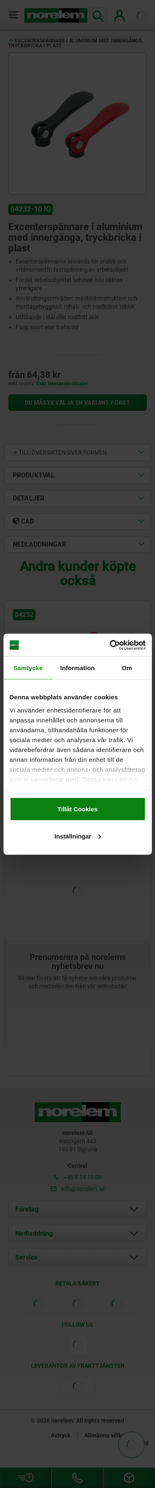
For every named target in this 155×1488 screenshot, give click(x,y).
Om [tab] (127, 667)
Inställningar (78, 835)
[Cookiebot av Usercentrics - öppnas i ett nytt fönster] (110, 645)
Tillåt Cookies (77, 809)
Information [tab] (77, 667)
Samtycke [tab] (28, 667)
